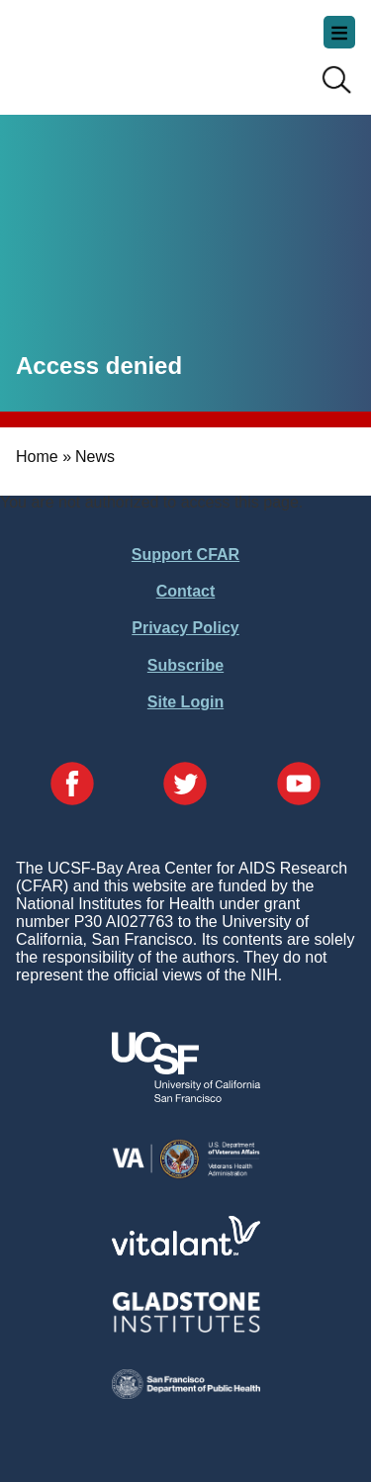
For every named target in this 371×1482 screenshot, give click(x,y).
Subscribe (185, 665)
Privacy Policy (185, 627)
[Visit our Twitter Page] (185, 785)
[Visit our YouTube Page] (299, 785)
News (95, 456)
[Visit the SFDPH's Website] (186, 1393)
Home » (43, 456)
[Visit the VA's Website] (186, 1174)
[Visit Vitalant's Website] (186, 1250)
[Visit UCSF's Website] (186, 1096)
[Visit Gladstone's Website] (186, 1328)
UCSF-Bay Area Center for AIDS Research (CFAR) (115, 49)
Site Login (185, 702)
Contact (186, 591)
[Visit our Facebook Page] (72, 785)
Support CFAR (185, 554)
